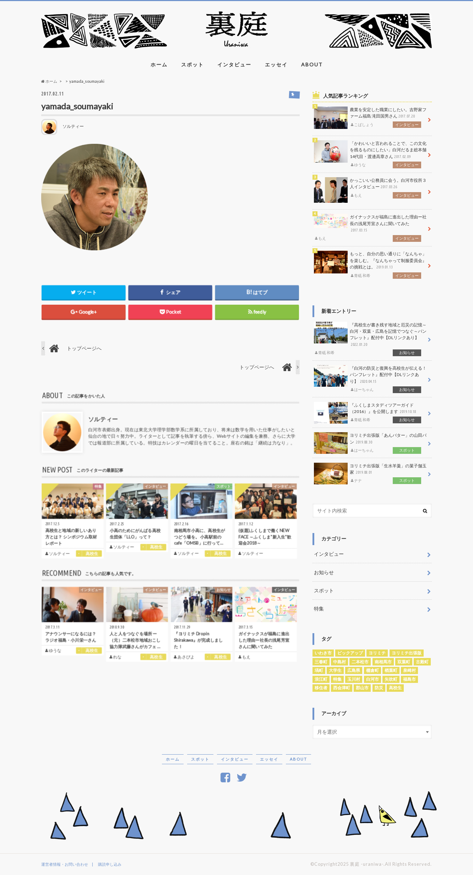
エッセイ (276, 64)
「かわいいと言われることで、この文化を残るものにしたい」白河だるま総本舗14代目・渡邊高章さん (370, 154)
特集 (319, 608)
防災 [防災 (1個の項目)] (379, 687)
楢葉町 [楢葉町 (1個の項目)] (391, 670)
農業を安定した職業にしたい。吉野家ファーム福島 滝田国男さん (370, 118)
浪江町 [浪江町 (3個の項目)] (321, 679)
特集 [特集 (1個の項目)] (337, 679)
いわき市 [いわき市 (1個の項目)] (323, 653)
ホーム (159, 64)
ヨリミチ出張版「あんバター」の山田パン (370, 443)
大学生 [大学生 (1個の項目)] (335, 670)
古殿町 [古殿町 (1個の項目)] (422, 661)
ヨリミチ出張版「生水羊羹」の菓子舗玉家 (370, 473)
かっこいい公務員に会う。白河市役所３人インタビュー (370, 190)
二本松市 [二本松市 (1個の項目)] (360, 661)
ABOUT (312, 64)
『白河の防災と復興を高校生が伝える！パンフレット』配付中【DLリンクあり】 (370, 379)
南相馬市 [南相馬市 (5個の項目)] (383, 661)
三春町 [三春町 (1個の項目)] (321, 661)
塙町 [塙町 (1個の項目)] (319, 670)
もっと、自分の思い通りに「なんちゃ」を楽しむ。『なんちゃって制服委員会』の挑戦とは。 (370, 264)
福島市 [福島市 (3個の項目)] (409, 679)
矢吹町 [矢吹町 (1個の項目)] (391, 679)
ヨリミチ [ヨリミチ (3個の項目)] (377, 653)
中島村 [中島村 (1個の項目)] (339, 661)
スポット (192, 64)
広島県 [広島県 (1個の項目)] (353, 670)
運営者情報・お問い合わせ (64, 864)
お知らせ (324, 572)
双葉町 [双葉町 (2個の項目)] (403, 661)
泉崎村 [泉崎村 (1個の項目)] (409, 670)
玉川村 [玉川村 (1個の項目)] (353, 679)
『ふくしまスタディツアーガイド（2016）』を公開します (370, 413)
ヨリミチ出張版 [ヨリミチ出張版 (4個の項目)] (407, 653)
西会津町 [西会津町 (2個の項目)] (341, 687)
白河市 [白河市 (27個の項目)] (372, 679)
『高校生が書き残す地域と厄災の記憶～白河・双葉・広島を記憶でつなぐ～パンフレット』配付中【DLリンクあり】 (370, 339)
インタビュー (234, 64)
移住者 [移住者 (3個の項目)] (321, 687)
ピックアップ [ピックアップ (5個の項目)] (350, 653)
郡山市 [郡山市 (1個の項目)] (362, 687)
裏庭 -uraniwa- (367, 864)
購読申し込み (109, 864)
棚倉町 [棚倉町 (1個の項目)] (372, 670)
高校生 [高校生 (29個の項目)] (395, 687)
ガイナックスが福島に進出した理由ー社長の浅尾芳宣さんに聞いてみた (370, 227)
